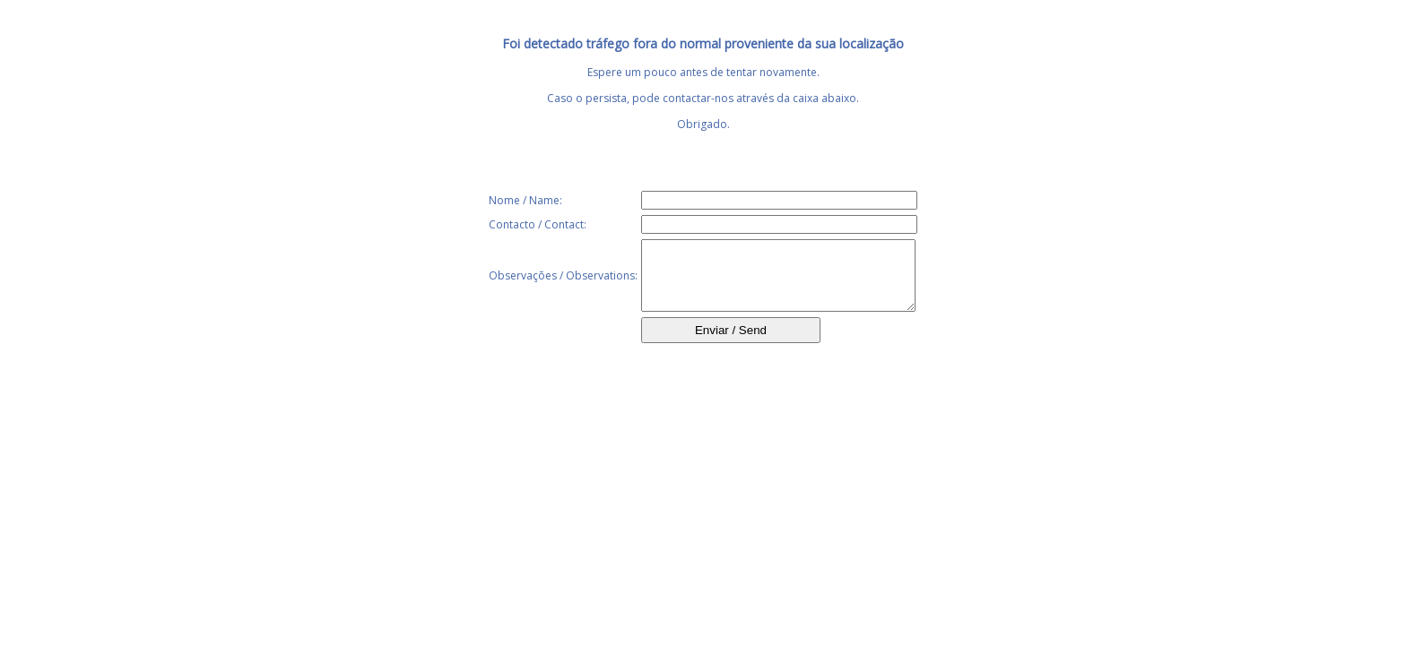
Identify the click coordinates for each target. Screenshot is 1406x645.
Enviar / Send (731, 343)
